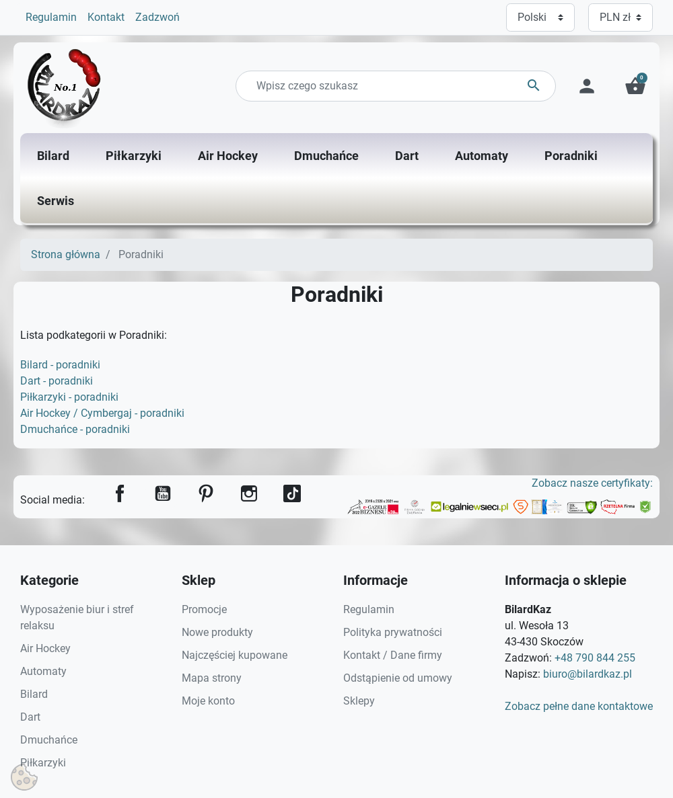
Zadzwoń (157, 17)
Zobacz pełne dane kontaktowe (579, 706)
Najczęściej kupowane (234, 655)
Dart (30, 717)
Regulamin (51, 17)
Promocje (204, 609)
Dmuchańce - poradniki (75, 429)
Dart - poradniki (56, 380)
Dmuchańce (48, 739)
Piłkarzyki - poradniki (69, 397)
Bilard (34, 694)
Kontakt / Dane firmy (392, 655)
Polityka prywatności (392, 632)
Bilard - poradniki (60, 364)
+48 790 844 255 (595, 657)
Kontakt (106, 17)
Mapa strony (212, 678)
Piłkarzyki (43, 762)
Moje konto (208, 700)
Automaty (43, 671)
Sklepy (359, 700)
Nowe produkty (217, 632)
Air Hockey (45, 648)
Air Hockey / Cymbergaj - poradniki (102, 413)
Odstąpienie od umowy (397, 678)
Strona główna (65, 254)
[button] (635, 86)
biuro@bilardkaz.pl (587, 674)
